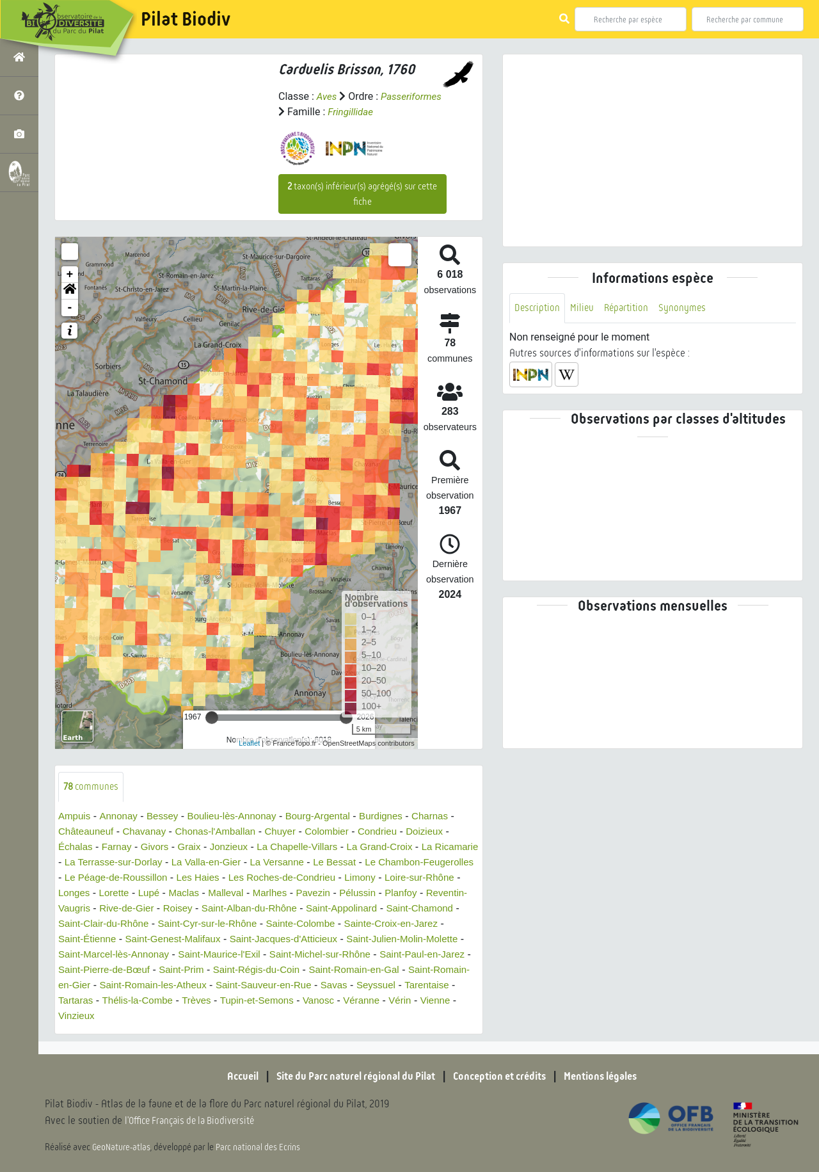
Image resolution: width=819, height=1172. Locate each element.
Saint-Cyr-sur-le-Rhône (381, 924)
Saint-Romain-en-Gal (180, 985)
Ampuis (75, 816)
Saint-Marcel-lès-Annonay (300, 954)
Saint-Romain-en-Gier (288, 985)
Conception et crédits (505, 1076)
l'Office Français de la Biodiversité (196, 1121)
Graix (196, 847)
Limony (74, 893)
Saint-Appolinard (96, 924)
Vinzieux (334, 1016)
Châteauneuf (87, 831)
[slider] (211, 717)
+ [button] (70, 274)
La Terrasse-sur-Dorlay (165, 862)
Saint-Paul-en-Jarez (220, 970)
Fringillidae (419, 112)
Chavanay (149, 831)
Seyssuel (227, 1000)
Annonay (121, 816)
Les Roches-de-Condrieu (399, 877)
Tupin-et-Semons (103, 1016)
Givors (159, 847)
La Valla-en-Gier (263, 862)
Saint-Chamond (178, 924)
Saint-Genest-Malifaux (337, 939)
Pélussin (77, 908)
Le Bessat (398, 862)
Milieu (584, 308)
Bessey (167, 816)
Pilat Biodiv (185, 19)
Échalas (76, 847)
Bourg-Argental (331, 816)
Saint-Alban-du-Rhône (394, 908)
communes (92, 787)
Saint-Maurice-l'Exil (411, 954)
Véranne (213, 1016)
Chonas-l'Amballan (224, 831)
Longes (201, 893)
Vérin (254, 1016)
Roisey (319, 908)
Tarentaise (281, 1000)
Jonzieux (237, 847)
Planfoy (123, 908)
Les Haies (310, 877)
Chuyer (292, 831)
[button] (69, 291)
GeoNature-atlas (122, 1147)
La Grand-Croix (396, 847)
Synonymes (688, 308)
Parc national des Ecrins (261, 1147)
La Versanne (338, 862)
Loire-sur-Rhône (137, 893)
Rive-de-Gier (265, 908)
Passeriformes (310, 112)
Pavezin (451, 893)
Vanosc (168, 1016)
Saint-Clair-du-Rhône (271, 924)
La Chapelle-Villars (309, 847)
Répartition (630, 308)
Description (538, 308)
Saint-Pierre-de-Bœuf (323, 970)
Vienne (291, 1016)
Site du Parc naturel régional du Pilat (349, 1076)
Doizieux (443, 831)
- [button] (70, 308)
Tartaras (332, 1000)
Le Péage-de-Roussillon (223, 877)
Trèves (458, 1000)
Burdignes (398, 816)
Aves (327, 96)
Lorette (242, 893)
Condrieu (394, 831)
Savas (183, 1000)
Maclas (315, 893)
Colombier (341, 831)
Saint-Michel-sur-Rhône (112, 970)
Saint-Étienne (247, 939)
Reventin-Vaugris (188, 908)
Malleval (359, 893)
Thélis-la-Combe (396, 1000)
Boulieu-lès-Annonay (240, 816)
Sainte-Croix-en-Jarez (158, 939)
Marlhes (405, 893)
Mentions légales (614, 1076)
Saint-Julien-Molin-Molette (173, 954)
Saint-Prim (405, 970)
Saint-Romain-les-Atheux (404, 985)
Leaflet (249, 743)
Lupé (278, 893)
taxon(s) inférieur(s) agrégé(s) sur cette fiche (362, 194)
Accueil (227, 1076)
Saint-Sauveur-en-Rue (109, 1000)
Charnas (449, 816)
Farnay (120, 847)
